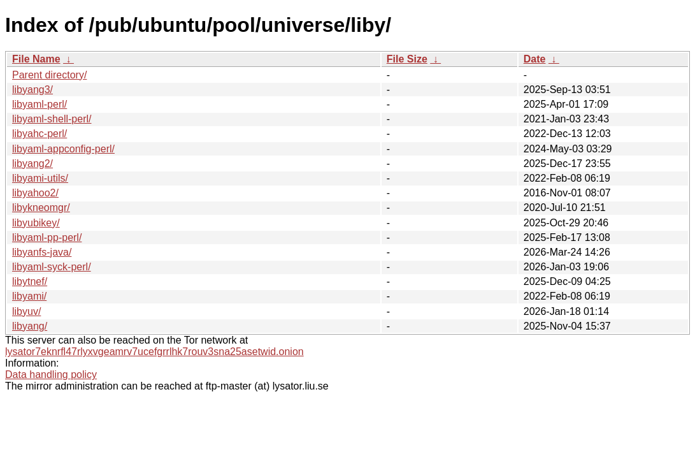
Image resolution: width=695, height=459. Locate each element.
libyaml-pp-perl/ (47, 237)
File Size (407, 59)
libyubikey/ (36, 222)
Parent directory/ (49, 74)
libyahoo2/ (35, 192)
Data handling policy (51, 374)
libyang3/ (32, 89)
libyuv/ (26, 311)
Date (535, 59)
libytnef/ (29, 281)
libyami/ (29, 296)
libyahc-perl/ (39, 133)
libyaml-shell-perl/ (51, 118)
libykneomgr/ (41, 207)
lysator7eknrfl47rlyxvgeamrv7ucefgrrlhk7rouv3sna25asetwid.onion (154, 351)
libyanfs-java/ (41, 252)
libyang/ (29, 326)
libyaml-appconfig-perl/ (63, 148)
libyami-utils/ (40, 178)
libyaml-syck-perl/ (51, 266)
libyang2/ (32, 163)
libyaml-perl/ (39, 104)
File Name (36, 59)
